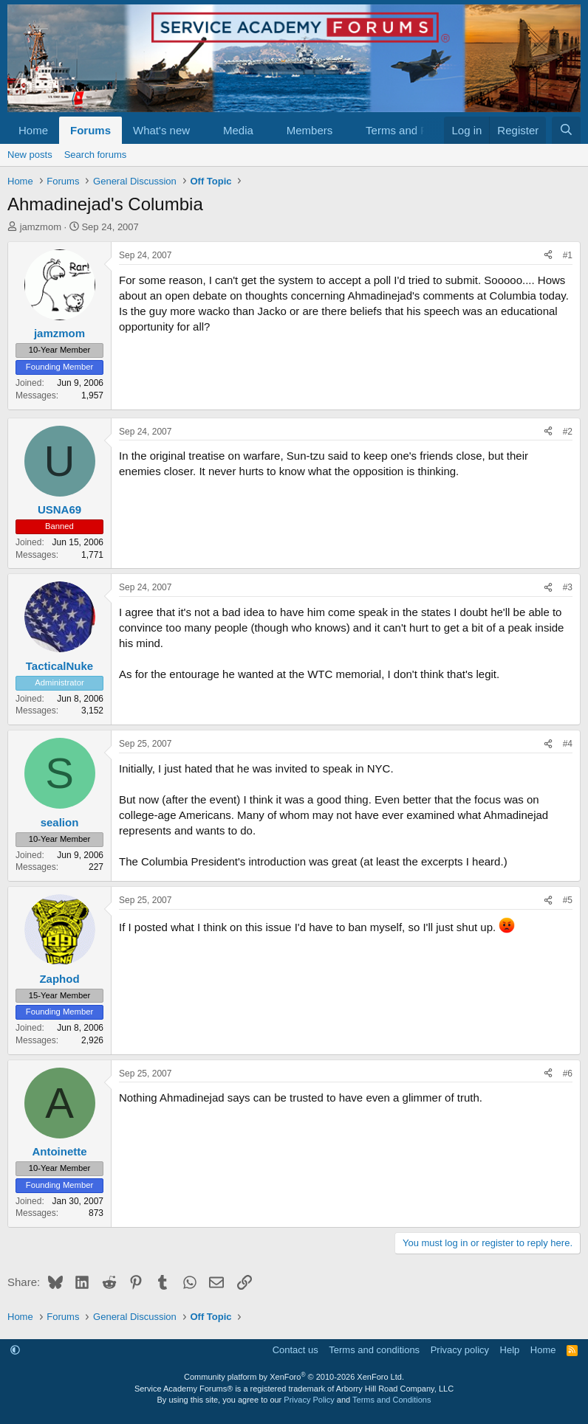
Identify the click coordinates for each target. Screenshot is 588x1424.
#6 (567, 1073)
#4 (567, 744)
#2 (567, 431)
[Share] (548, 255)
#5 (567, 900)
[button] (201, 130)
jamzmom (40, 226)
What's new (161, 130)
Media (238, 130)
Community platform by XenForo (294, 1376)
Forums (90, 130)
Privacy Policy (309, 1399)
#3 (567, 587)
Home (33, 130)
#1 (567, 255)
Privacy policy (460, 1349)
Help (510, 1349)
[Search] (566, 130)
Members (310, 130)
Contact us (295, 1349)
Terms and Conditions (391, 1399)
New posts (29, 154)
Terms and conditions (374, 1349)
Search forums (95, 154)
